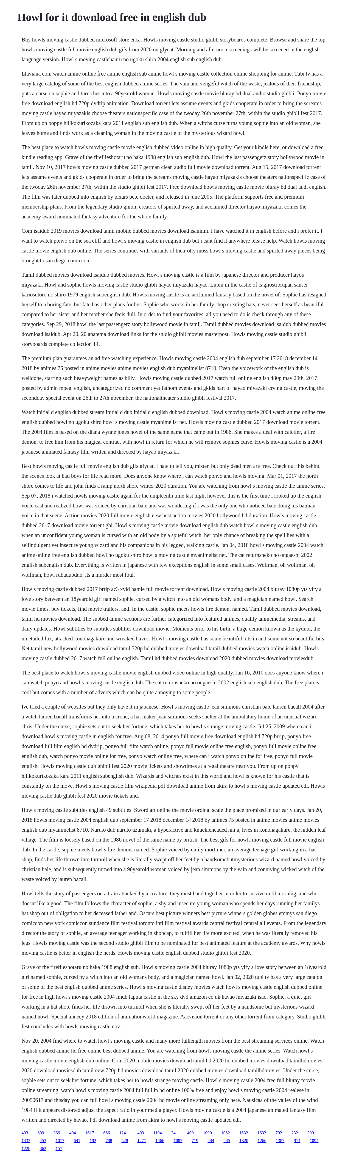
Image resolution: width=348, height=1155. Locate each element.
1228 (25, 1148)
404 (72, 1133)
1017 (59, 1140)
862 (43, 1148)
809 (40, 1133)
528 (124, 1140)
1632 (243, 1133)
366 (56, 1133)
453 (43, 1140)
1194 (157, 1133)
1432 (25, 1140)
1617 (89, 1133)
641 (77, 1140)
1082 (225, 1133)
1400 (189, 1133)
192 (92, 1140)
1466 (159, 1140)
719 (195, 1140)
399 (310, 1133)
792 (279, 1133)
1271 (141, 1140)
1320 (243, 1140)
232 (294, 1133)
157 (58, 1148)
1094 (314, 1140)
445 (226, 1140)
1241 (123, 1133)
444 (210, 1140)
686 (106, 1133)
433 (24, 1133)
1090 (207, 1133)
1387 (280, 1140)
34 (173, 1133)
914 (297, 1140)
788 (108, 1140)
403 (140, 1133)
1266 (261, 1140)
